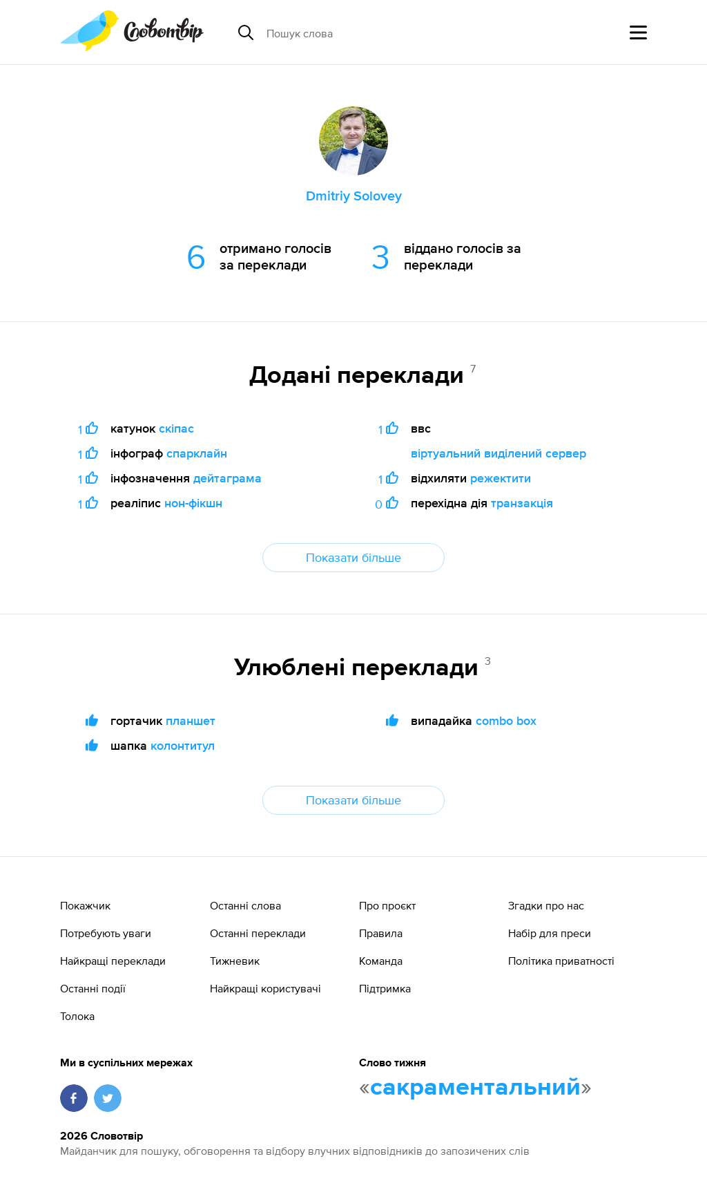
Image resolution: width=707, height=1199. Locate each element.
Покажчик (85, 905)
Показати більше (353, 557)
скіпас (176, 428)
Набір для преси (549, 933)
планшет (190, 720)
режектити (500, 478)
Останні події (93, 988)
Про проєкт (387, 905)
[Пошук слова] (373, 32)
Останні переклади (258, 933)
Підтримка (385, 988)
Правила (381, 933)
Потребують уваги (105, 933)
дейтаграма (227, 478)
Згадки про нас (546, 905)
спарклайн (196, 453)
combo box (506, 720)
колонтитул (183, 745)
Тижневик (235, 960)
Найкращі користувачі (265, 988)
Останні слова (245, 905)
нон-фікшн (193, 502)
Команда (381, 960)
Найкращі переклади (113, 960)
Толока (77, 1016)
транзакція (522, 502)
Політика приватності (561, 960)
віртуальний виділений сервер (498, 453)
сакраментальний (475, 1087)
